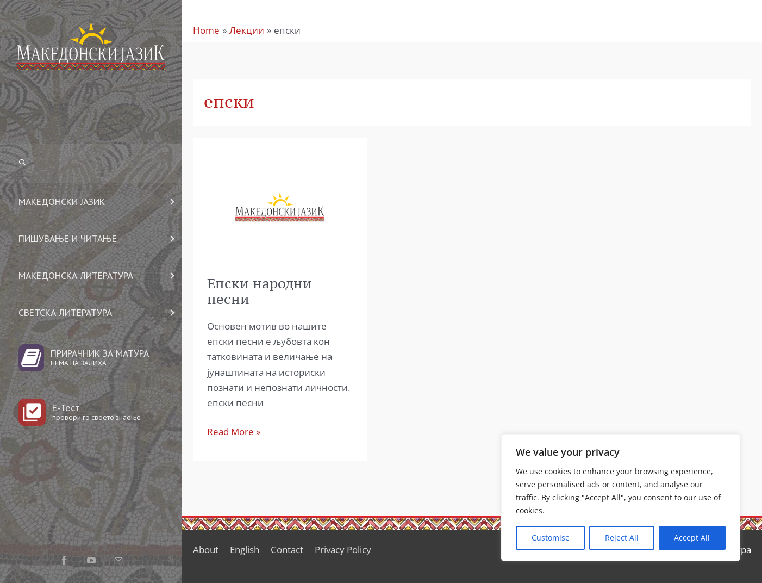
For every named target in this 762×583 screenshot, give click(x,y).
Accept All (692, 537)
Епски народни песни (259, 291)
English (244, 549)
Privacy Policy (343, 549)
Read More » (233, 431)
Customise (551, 537)
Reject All (622, 537)
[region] (620, 497)
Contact (287, 549)
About (205, 549)
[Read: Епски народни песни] (280, 206)
